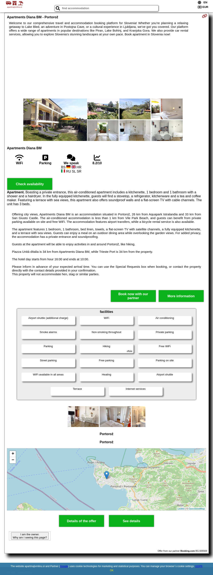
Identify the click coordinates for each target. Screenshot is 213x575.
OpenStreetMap (197, 508)
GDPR (199, 566)
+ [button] (12, 454)
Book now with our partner (133, 296)
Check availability (30, 184)
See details (131, 521)
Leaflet (181, 508)
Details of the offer (81, 521)
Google (64, 566)
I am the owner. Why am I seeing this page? (30, 536)
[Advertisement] (106, 67)
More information (181, 296)
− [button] (12, 460)
